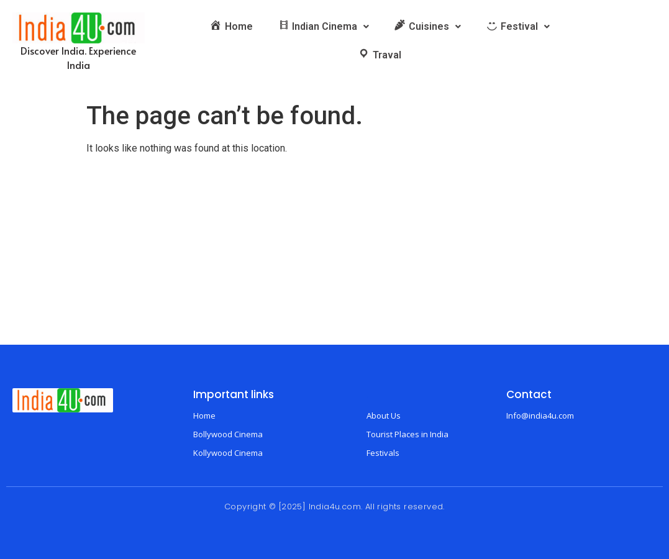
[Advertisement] (334, 252)
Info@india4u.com (540, 415)
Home (204, 415)
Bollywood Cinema (228, 434)
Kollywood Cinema (228, 452)
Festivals (382, 452)
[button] (323, 26)
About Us (383, 415)
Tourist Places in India (407, 434)
